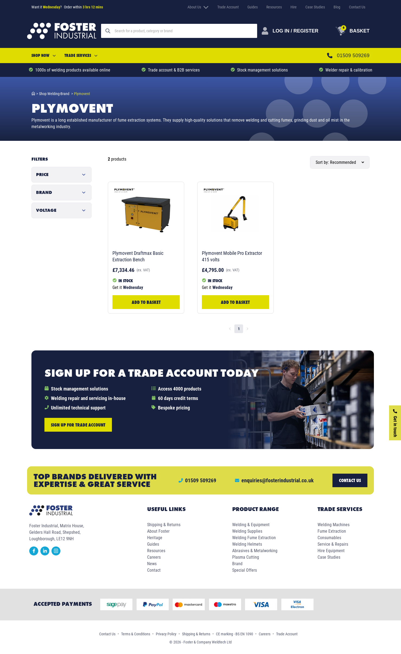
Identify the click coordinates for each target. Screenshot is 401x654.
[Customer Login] (306, 31)
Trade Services (81, 55)
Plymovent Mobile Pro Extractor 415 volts (232, 256)
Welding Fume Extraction (254, 537)
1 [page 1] (239, 329)
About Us (198, 7)
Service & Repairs (333, 544)
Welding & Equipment (251, 524)
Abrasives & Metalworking (254, 550)
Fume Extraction (332, 531)
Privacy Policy (166, 634)
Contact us (350, 480)
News (152, 563)
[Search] (195, 31)
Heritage (154, 537)
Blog (337, 7)
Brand (237, 563)
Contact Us (357, 7)
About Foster (158, 531)
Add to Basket (146, 302)
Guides (252, 7)
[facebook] (34, 554)
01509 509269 (358, 55)
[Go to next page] (247, 328)
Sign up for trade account (78, 425)
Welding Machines (334, 524)
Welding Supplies (247, 531)
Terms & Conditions (135, 634)
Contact (154, 570)
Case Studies (315, 7)
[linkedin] (45, 554)
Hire (293, 7)
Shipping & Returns (163, 524)
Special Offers (244, 570)
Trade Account (228, 7)
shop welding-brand (56, 94)
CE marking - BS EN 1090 (234, 634)
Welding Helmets (247, 544)
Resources (274, 7)
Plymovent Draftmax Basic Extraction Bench (137, 256)
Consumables (329, 537)
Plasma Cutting (245, 557)
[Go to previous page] (230, 328)
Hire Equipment (331, 550)
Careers (154, 557)
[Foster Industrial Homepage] (61, 31)
